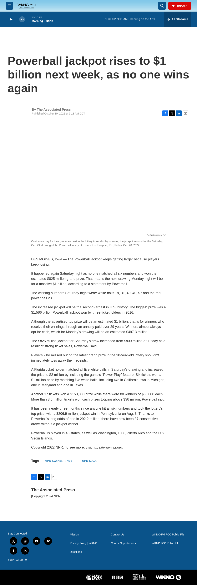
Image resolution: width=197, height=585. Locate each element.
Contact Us (117, 534)
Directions (76, 551)
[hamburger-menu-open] (9, 6)
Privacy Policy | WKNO (83, 543)
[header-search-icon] (162, 6)
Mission (74, 534)
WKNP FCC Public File (165, 543)
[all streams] (177, 19)
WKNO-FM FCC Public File (168, 534)
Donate (181, 6)
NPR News (89, 461)
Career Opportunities (123, 543)
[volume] (22, 19)
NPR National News (58, 461)
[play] (11, 19)
